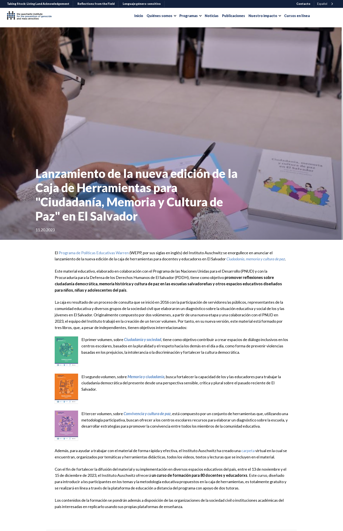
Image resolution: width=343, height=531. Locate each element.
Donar (325, 15)
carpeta (248, 450)
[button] (161, 15)
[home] (31, 16)
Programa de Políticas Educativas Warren (94, 252)
